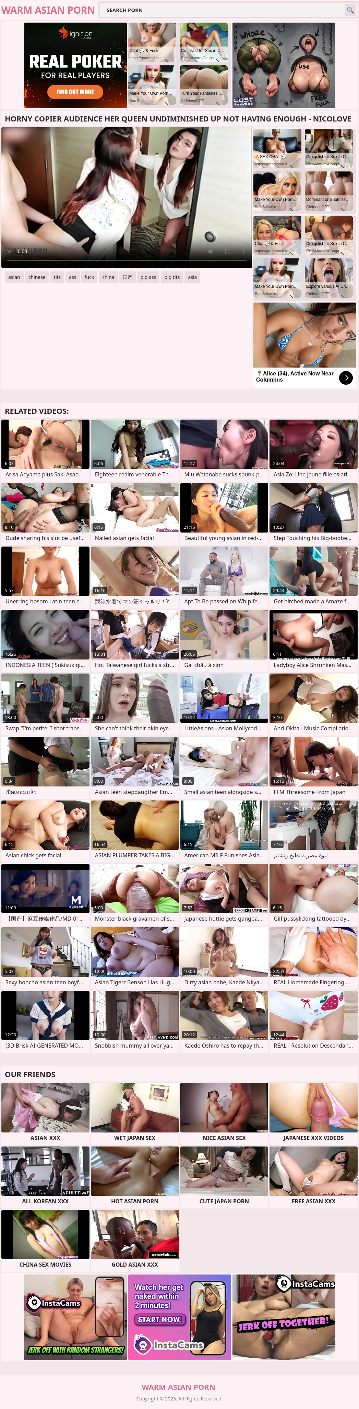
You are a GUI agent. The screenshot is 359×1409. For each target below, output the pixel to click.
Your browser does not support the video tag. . (126, 197)
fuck (89, 277)
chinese (37, 277)
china (108, 277)
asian (14, 277)
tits (57, 277)
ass (72, 277)
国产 (127, 277)
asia (192, 277)
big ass (148, 277)
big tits (172, 277)
